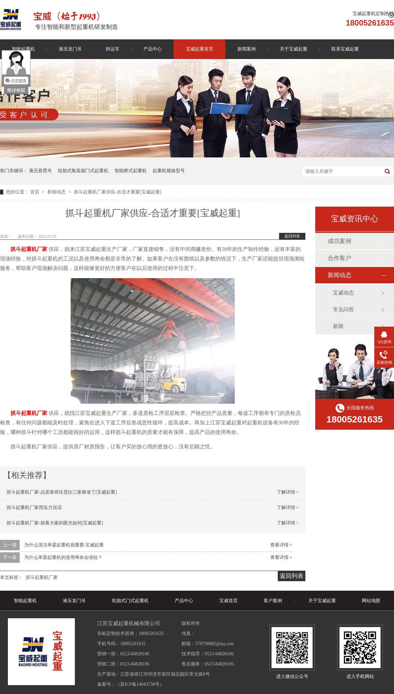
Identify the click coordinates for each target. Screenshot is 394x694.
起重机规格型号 (169, 170)
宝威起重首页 (199, 49)
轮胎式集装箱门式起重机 (83, 170)
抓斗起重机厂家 (42, 577)
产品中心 (152, 49)
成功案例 (339, 241)
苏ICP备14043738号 (140, 684)
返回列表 (292, 236)
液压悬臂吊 (40, 170)
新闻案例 (246, 49)
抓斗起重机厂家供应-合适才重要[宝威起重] (117, 192)
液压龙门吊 (70, 49)
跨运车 (113, 49)
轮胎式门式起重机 (130, 600)
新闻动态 (57, 192)
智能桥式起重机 (131, 170)
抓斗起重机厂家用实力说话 (34, 507)
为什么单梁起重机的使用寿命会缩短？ (63, 557)
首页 (35, 192)
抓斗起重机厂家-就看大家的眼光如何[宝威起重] (55, 522)
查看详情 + (281, 544)
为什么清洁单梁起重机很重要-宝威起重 (64, 544)
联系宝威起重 (345, 49)
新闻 (338, 326)
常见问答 (343, 309)
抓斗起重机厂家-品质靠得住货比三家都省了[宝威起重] (62, 492)
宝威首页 (228, 600)
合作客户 (339, 258)
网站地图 (371, 600)
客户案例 (273, 600)
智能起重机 (25, 600)
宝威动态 (343, 293)
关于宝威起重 (293, 49)
